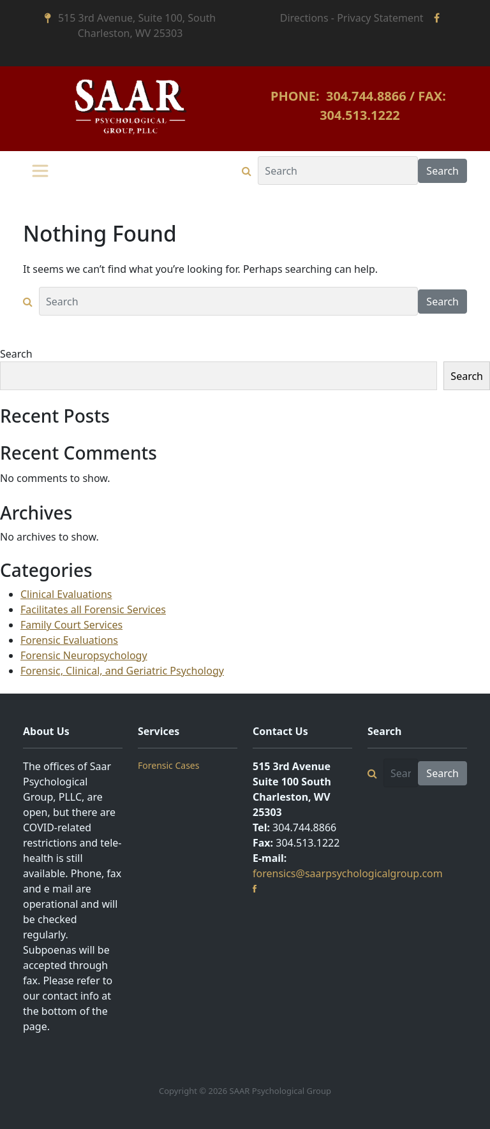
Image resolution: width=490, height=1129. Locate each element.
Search (16, 354)
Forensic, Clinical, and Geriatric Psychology (122, 671)
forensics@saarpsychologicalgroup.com (348, 873)
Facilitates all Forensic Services (93, 609)
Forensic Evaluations (69, 640)
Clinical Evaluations (66, 594)
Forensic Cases (168, 765)
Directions (304, 18)
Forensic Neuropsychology (83, 655)
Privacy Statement (380, 18)
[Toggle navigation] (40, 171)
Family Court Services (71, 625)
